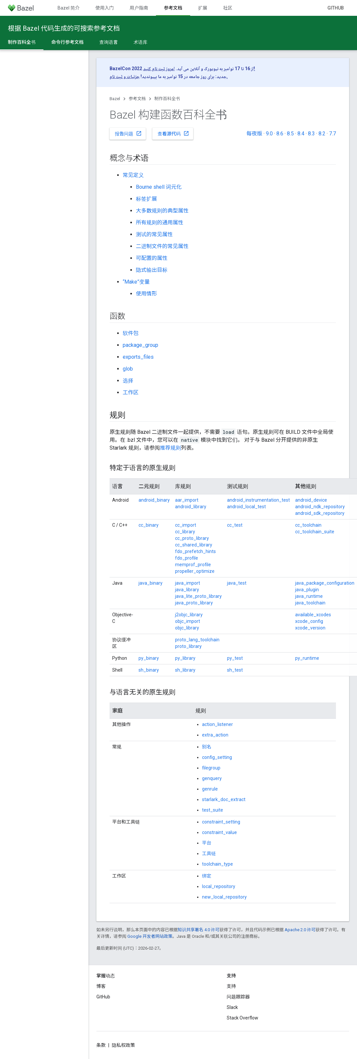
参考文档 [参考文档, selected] (173, 8)
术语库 (140, 42)
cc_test (234, 525)
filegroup (211, 767)
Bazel (115, 98)
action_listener (217, 724)
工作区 (131, 392)
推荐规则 (170, 448)
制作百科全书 (167, 98)
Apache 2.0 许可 (300, 929)
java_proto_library (194, 602)
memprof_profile (193, 564)
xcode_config (309, 621)
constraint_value (219, 832)
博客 (101, 986)
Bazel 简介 (69, 8)
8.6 (279, 133)
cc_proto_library (192, 538)
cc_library (185, 531)
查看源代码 (173, 133)
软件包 (131, 333)
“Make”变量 (136, 282)
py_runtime (307, 658)
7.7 (332, 133)
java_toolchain (310, 602)
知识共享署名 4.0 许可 (198, 929)
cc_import (185, 525)
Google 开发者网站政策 (149, 936)
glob (128, 369)
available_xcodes (313, 614)
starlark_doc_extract (223, 799)
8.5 (290, 133)
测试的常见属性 (154, 234)
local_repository (218, 886)
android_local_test (246, 506)
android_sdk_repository (319, 513)
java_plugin (307, 589)
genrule (210, 789)
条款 (101, 1045)
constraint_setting (221, 821)
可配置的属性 (151, 258)
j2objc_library (189, 614)
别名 (206, 746)
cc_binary (149, 525)
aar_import (186, 500)
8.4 (300, 133)
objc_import (187, 621)
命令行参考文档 (67, 42)
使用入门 (104, 8)
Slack (232, 1007)
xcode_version (310, 627)
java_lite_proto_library (198, 596)
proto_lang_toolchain (197, 639)
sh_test (235, 670)
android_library (190, 506)
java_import (187, 583)
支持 (231, 986)
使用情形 (146, 294)
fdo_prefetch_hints (195, 551)
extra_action (215, 735)
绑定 (206, 875)
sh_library (185, 670)
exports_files (138, 357)
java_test (236, 583)
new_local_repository (224, 897)
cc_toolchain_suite (314, 531)
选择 (128, 380)
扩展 (202, 8)
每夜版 (254, 133)
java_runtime (309, 596)
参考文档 (137, 98)
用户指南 (139, 8)
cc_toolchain (308, 525)
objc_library (187, 627)
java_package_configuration (324, 583)
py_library (185, 658)
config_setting (217, 757)
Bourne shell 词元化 (159, 187)
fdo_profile (186, 558)
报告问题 (128, 133)
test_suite (212, 810)
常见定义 (133, 175)
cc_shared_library (193, 544)
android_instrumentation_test (258, 500)
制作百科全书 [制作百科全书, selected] (22, 42)
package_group (140, 345)
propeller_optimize (195, 571)
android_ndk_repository (320, 506)
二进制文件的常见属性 (162, 246)
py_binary (149, 658)
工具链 (209, 853)
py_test (235, 658)
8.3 (311, 133)
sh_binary (149, 670)
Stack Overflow (242, 1017)
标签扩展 (146, 199)
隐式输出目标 (151, 270)
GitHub (335, 8)
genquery (212, 778)
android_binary (154, 500)
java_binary (151, 583)
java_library (187, 589)
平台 (206, 843)
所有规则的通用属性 (159, 222)
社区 (227, 8)
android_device (311, 500)
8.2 (322, 133)
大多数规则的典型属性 (162, 211)
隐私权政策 (123, 1045)
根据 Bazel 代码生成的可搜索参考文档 (64, 28)
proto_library (188, 646)
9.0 (269, 133)
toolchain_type (217, 864)
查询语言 (108, 42)
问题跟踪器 (238, 996)
